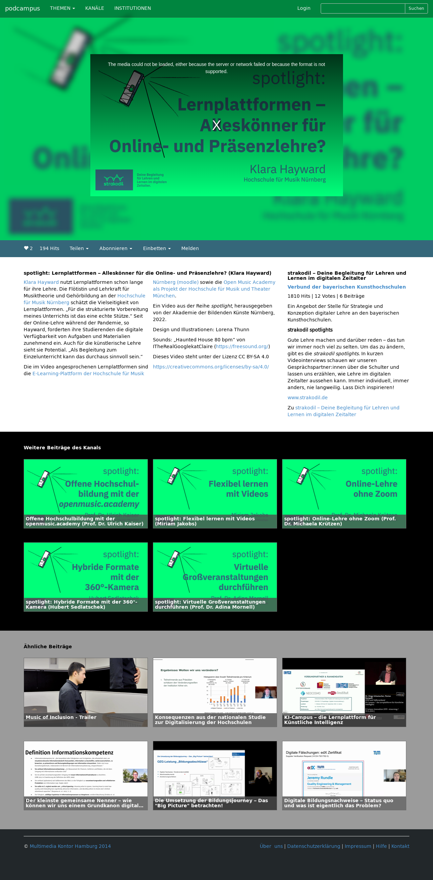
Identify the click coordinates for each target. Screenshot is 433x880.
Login (304, 8)
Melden (190, 248)
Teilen (79, 248)
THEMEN (62, 8)
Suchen (416, 8)
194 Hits (49, 248)
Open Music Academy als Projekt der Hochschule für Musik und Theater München (214, 289)
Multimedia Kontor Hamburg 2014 (70, 846)
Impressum (358, 846)
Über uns (271, 846)
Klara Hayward (41, 282)
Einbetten (157, 248)
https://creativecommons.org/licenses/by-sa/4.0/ (211, 367)
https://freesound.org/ (242, 346)
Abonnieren (115, 248)
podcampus (22, 8)
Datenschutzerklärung (313, 846)
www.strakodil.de (308, 398)
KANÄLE (94, 8)
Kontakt (400, 846)
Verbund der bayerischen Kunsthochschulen (347, 287)
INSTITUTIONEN (132, 8)
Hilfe (381, 846)
